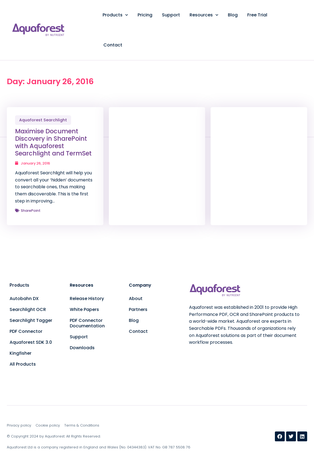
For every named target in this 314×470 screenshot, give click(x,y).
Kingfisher (20, 353)
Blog (233, 15)
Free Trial (257, 15)
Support (171, 15)
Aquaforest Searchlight (43, 120)
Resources (204, 15)
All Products (23, 364)
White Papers (84, 309)
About (136, 298)
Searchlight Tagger (31, 320)
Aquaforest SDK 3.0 (31, 342)
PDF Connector (26, 331)
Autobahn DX (24, 298)
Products (115, 15)
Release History (87, 298)
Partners (138, 309)
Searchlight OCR (28, 309)
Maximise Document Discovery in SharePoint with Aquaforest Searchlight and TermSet (53, 142)
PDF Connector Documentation (87, 323)
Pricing (145, 15)
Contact (112, 45)
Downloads (82, 348)
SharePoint (30, 210)
